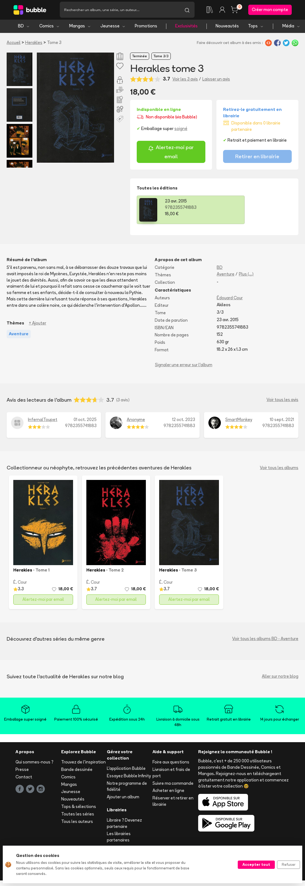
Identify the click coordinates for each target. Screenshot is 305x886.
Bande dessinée (76, 770)
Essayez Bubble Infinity (129, 776)
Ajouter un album (123, 798)
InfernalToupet (42, 420)
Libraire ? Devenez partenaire (124, 824)
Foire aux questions (170, 763)
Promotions (146, 27)
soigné (180, 129)
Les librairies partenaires (119, 838)
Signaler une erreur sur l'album (183, 365)
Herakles (33, 43)
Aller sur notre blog (280, 677)
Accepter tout (256, 864)
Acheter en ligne (168, 791)
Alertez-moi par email (171, 153)
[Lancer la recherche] (187, 10)
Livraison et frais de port (171, 774)
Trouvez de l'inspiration (83, 763)
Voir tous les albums (279, 468)
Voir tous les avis (282, 400)
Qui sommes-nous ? (34, 763)
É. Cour (20, 583)
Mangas (80, 27)
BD (24, 27)
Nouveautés (227, 27)
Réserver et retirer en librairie (172, 802)
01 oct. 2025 (85, 420)
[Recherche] (120, 10)
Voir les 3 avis (185, 79)
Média (291, 27)
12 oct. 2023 (183, 420)
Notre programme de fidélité (127, 787)
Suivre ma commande (172, 784)
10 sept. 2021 (282, 420)
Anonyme (136, 420)
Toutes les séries (77, 814)
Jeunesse (113, 27)
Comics (49, 27)
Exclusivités (186, 27)
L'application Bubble (126, 769)
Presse (22, 770)
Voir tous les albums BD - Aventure (265, 639)
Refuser (288, 864)
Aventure (225, 274)
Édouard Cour (230, 299)
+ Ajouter (37, 323)
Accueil (13, 43)
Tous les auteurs (77, 822)
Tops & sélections (78, 807)
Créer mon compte (270, 10)
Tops (256, 27)
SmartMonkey (238, 420)
